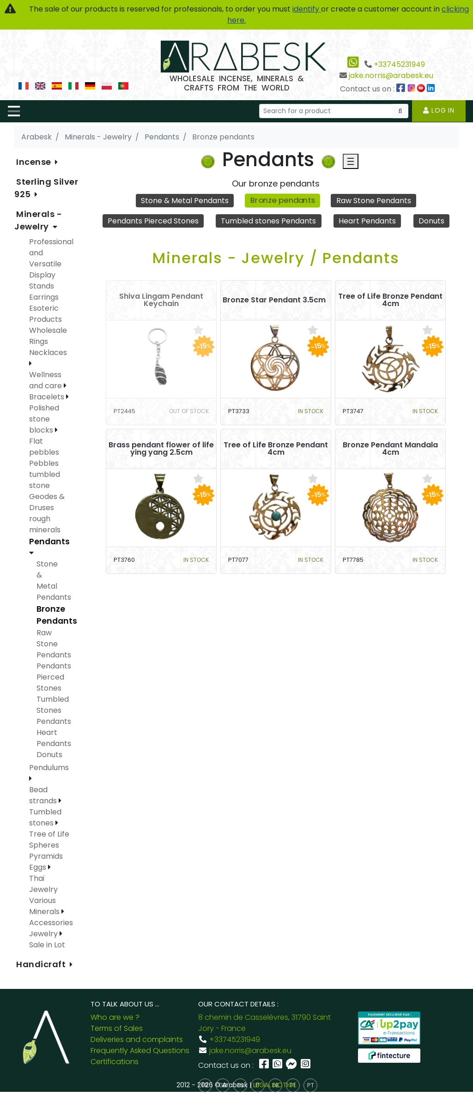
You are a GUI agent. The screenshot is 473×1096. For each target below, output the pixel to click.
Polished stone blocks (44, 419)
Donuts (431, 221)
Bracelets (47, 396)
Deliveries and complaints (137, 1039)
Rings (38, 341)
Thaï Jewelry (43, 884)
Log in (439, 110)
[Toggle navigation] (13, 111)
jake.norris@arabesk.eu (391, 75)
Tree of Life (49, 834)
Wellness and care (46, 380)
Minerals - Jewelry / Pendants (276, 257)
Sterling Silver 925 (46, 188)
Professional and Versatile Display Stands (51, 263)
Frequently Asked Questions (140, 1050)
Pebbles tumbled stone (44, 474)
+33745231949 (399, 64)
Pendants (49, 541)
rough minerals (45, 524)
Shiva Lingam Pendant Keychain (161, 300)
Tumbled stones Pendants (268, 221)
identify (306, 9)
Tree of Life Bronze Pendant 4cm (390, 300)
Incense (34, 162)
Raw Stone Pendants (373, 200)
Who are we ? (115, 1017)
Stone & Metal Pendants (185, 200)
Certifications (115, 1061)
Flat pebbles (44, 447)
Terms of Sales (117, 1028)
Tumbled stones (45, 817)
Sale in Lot (47, 944)
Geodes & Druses (47, 502)
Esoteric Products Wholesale (48, 319)
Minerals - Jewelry (38, 220)
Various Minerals (45, 906)
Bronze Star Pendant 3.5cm (274, 300)
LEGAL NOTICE (275, 1085)
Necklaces (48, 352)
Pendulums (49, 767)
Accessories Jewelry (51, 928)
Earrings (44, 297)
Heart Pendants (367, 221)
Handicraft (42, 964)
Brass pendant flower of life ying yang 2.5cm (161, 448)
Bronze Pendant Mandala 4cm (390, 448)
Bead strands (44, 795)
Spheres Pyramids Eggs (46, 856)
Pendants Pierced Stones (153, 221)
